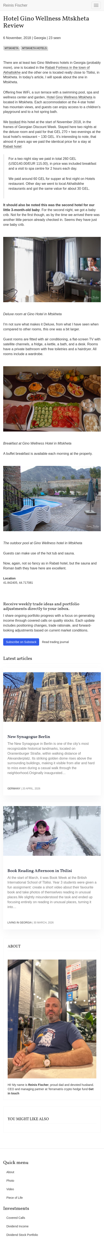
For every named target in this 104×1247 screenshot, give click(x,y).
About (10, 1172)
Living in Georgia (19, 922)
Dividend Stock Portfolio (22, 1235)
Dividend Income (17, 1226)
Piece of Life (14, 1197)
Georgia (40, 38)
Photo (10, 1180)
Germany (13, 788)
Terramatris (56, 1089)
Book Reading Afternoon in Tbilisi (39, 871)
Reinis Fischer (15, 5)
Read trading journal (55, 642)
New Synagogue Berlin (28, 737)
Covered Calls (15, 1217)
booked (14, 122)
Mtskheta (11, 48)
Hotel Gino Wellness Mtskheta (69, 97)
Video (10, 1189)
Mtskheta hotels (34, 48)
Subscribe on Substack (21, 642)
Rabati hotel (12, 146)
